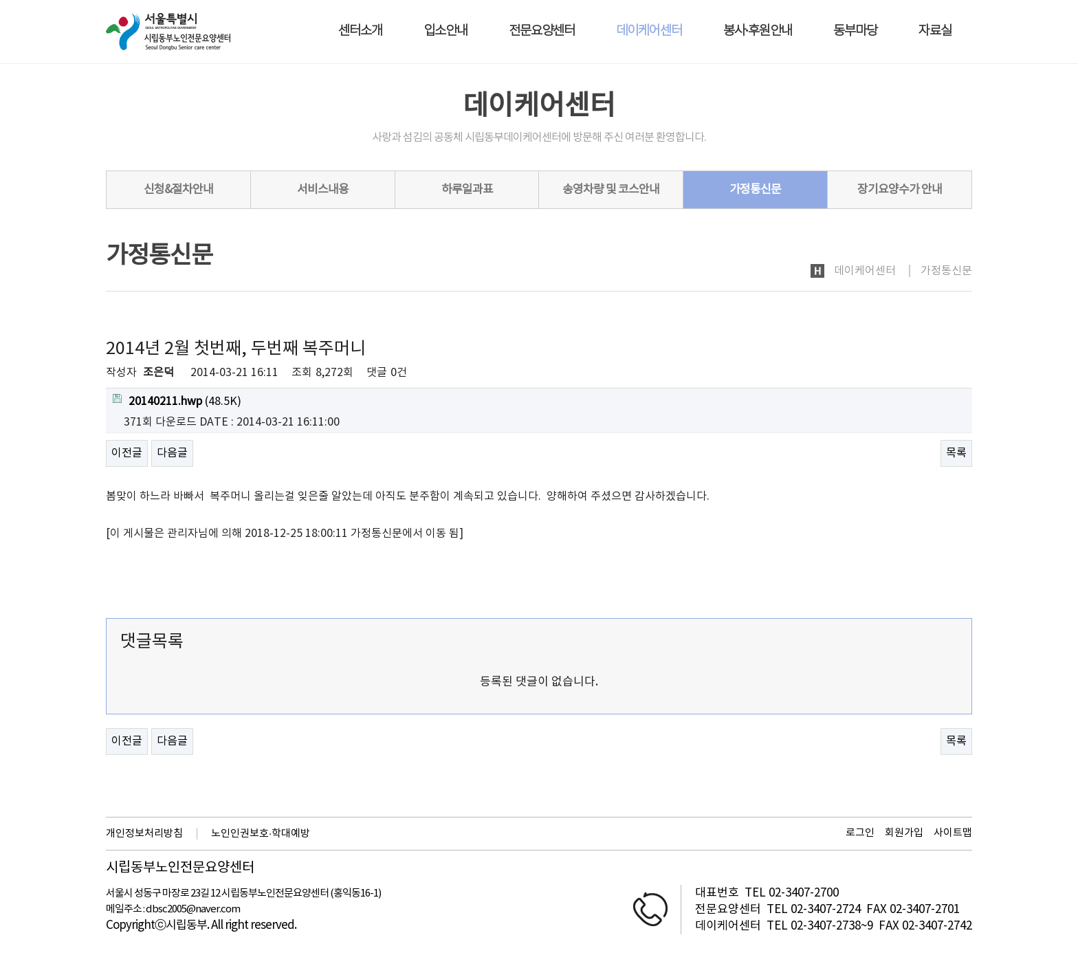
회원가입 (904, 833)
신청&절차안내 (178, 190)
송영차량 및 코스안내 (610, 190)
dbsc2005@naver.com (193, 909)
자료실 (935, 31)
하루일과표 (467, 190)
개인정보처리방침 (144, 833)
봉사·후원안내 (757, 31)
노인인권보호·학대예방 (260, 833)
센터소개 (360, 31)
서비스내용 (323, 190)
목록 (956, 453)
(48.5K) (177, 401)
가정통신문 (755, 190)
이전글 (126, 453)
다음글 (172, 453)
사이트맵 (953, 833)
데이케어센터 (649, 31)
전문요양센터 (542, 31)
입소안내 (446, 31)
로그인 (860, 833)
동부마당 (855, 31)
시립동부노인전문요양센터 (180, 868)
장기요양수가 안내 (899, 190)
